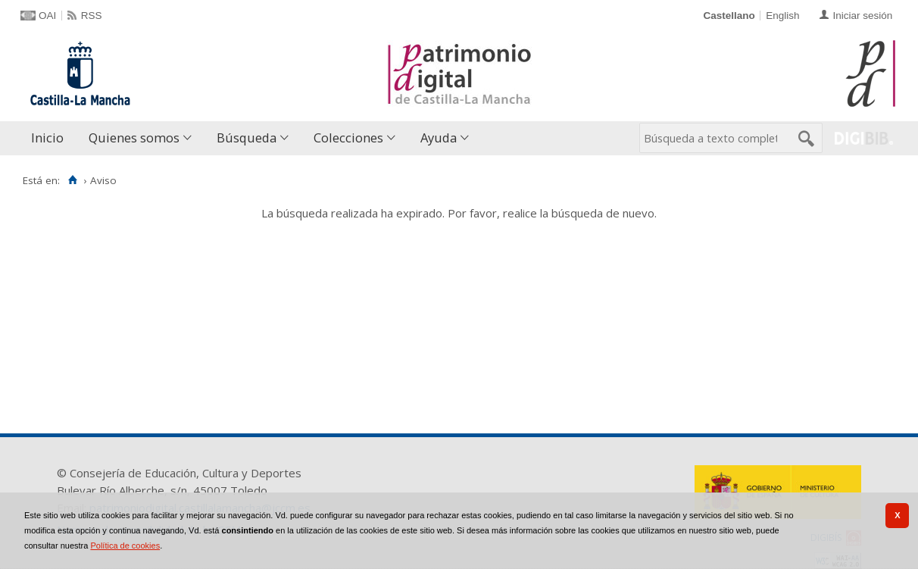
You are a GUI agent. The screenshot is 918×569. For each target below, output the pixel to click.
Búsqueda (246, 137)
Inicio (47, 137)
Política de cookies (125, 545)
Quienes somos (134, 137)
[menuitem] (50, 138)
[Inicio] (72, 180)
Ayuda (438, 137)
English (782, 15)
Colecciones (348, 137)
